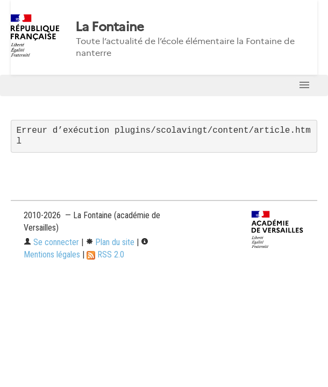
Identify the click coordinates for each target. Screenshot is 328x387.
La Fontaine (109, 27)
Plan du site (109, 242)
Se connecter (51, 242)
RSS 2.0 (105, 254)
